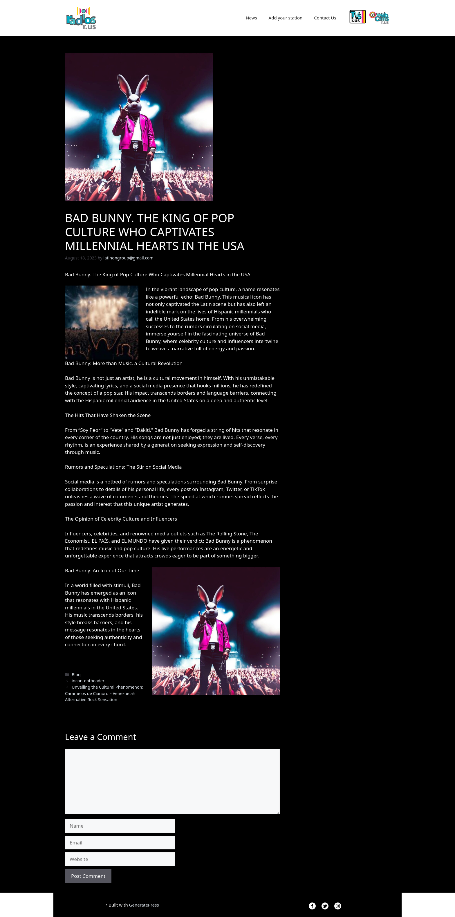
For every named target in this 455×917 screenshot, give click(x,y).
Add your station (286, 18)
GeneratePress (144, 905)
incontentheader (88, 680)
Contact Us (325, 18)
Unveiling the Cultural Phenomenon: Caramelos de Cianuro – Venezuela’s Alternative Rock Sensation (104, 693)
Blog (76, 674)
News (251, 18)
